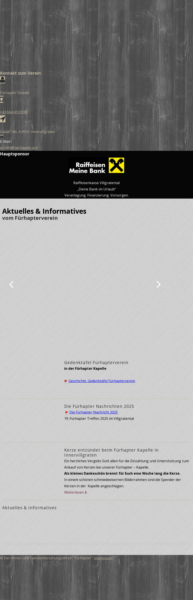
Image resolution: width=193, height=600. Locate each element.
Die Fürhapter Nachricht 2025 (91, 412)
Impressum (103, 558)
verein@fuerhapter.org (19, 147)
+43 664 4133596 (13, 112)
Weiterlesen (74, 492)
